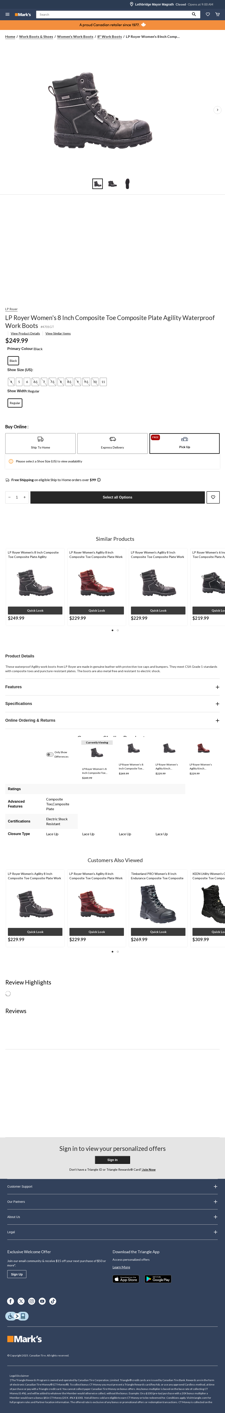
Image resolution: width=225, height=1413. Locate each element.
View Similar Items (58, 333)
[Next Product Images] (217, 110)
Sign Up (17, 1274)
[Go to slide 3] (127, 183)
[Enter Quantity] (17, 497)
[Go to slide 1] (97, 183)
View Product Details (25, 333)
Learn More (121, 1267)
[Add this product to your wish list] (213, 497)
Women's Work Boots (75, 36)
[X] (21, 1301)
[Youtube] (42, 1301)
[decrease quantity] (9, 497)
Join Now (149, 1169)
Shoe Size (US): (20, 370)
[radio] (13, 361)
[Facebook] (10, 1301)
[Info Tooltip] (99, 480)
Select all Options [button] (117, 497)
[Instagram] (31, 1301)
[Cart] (217, 14)
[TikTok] (52, 1301)
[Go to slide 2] (112, 183)
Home (10, 36)
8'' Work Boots (109, 36)
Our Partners (112, 1202)
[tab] (40, 443)
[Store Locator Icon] (131, 4)
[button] (194, 14)
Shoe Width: (17, 391)
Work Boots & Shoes (36, 36)
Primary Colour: (20, 349)
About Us (112, 1217)
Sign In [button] (112, 1160)
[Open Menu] (7, 14)
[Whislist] (208, 14)
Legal (112, 1232)
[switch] (52, 754)
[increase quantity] (24, 497)
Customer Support (112, 1186)
